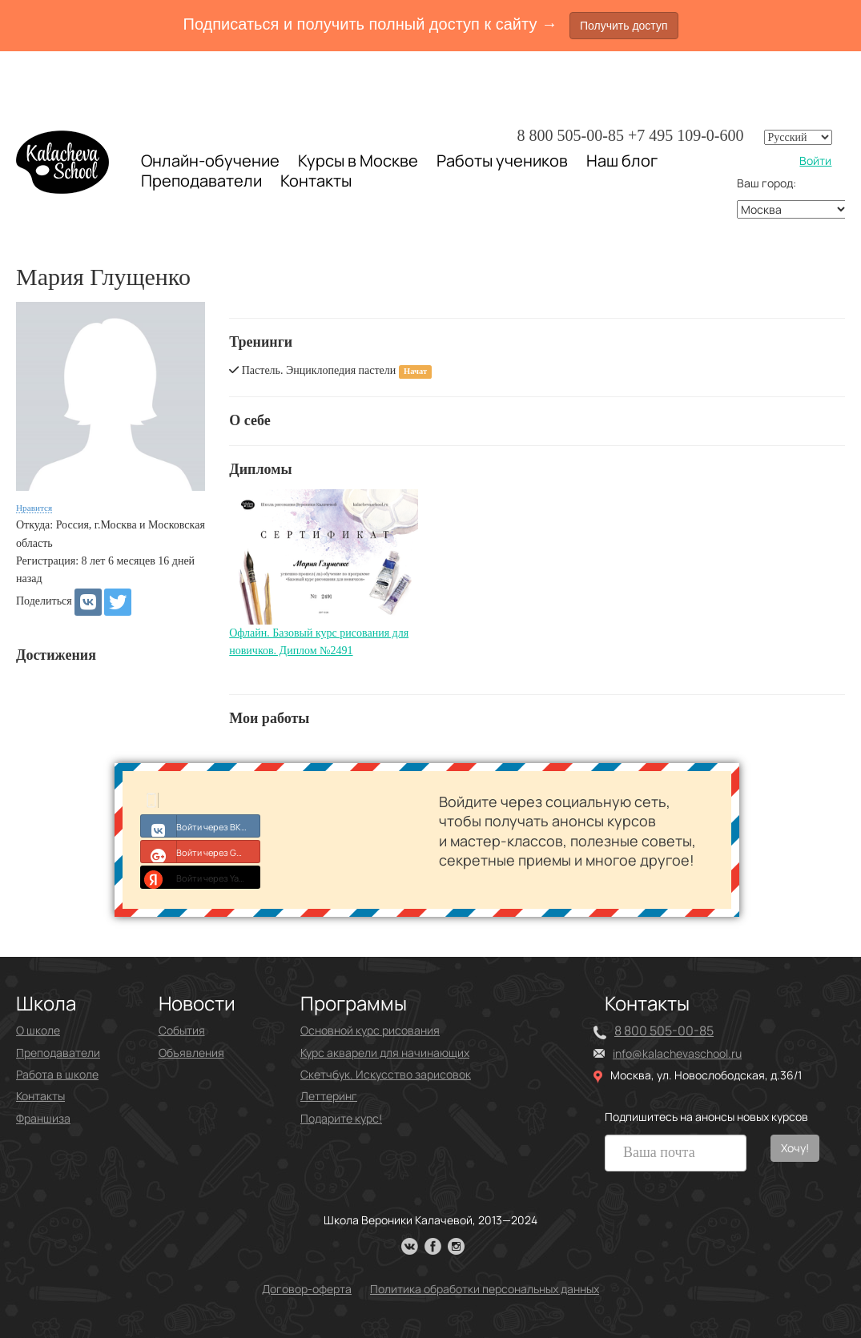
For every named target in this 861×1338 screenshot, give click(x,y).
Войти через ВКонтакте (200, 825)
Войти (815, 160)
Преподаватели (201, 180)
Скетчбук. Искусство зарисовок (385, 1074)
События (182, 1030)
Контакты (316, 181)
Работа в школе (57, 1074)
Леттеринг (328, 1095)
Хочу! (795, 1147)
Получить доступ (624, 25)
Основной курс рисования (370, 1030)
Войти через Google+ (200, 851)
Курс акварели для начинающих (384, 1052)
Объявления (191, 1052)
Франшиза (43, 1118)
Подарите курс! (341, 1118)
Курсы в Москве (358, 161)
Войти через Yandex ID (200, 877)
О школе (38, 1030)
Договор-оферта (307, 1288)
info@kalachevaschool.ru (677, 1053)
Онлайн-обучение (210, 160)
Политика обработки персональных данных (484, 1288)
